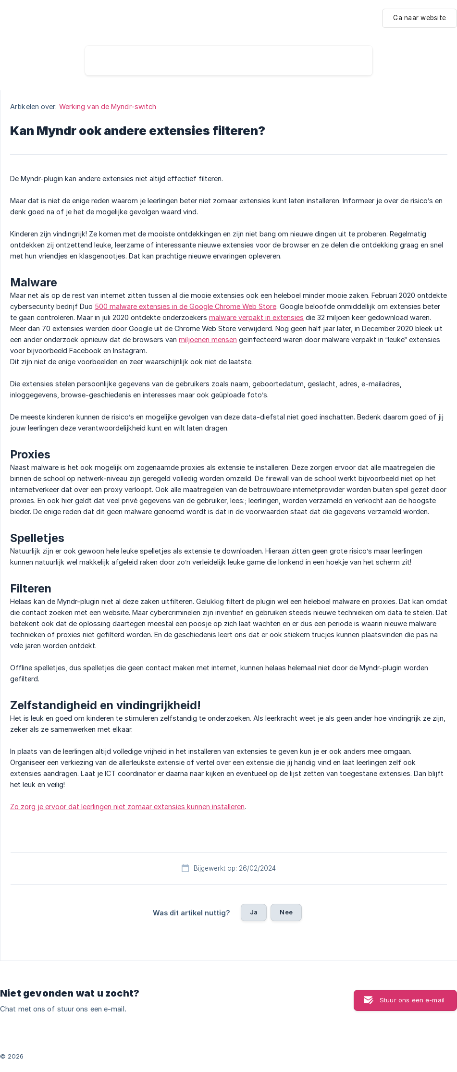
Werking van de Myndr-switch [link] (108, 106)
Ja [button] (254, 912)
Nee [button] (286, 912)
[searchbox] (228, 60)
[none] (419, 18)
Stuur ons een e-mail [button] (412, 1000)
